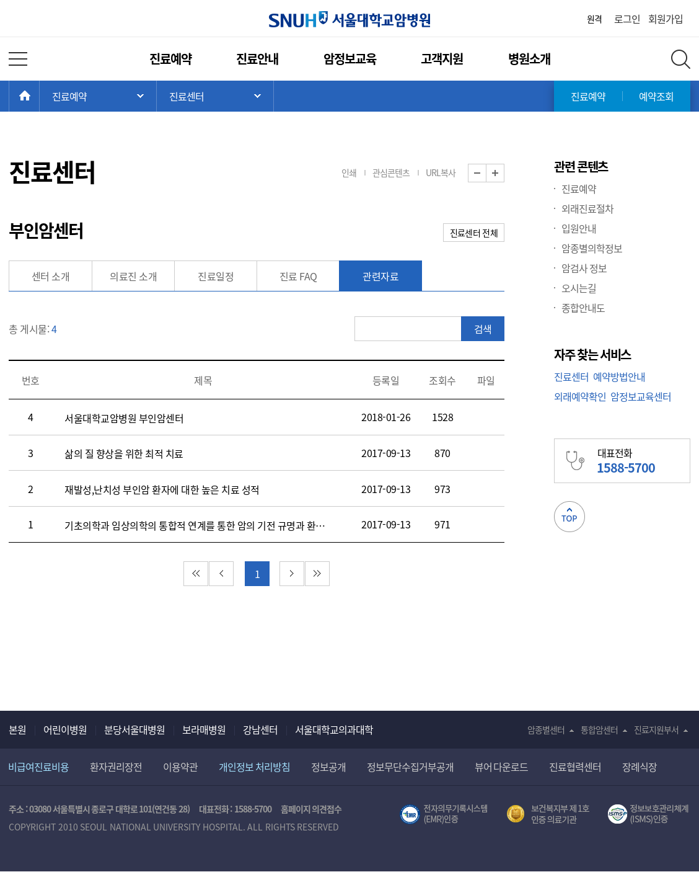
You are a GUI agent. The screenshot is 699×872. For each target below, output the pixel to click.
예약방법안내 (619, 376)
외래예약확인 (580, 396)
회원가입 (665, 18)
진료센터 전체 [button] (474, 232)
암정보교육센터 (640, 396)
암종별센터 (546, 729)
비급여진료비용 (38, 766)
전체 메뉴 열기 (18, 59)
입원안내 (578, 228)
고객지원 (442, 59)
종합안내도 (583, 307)
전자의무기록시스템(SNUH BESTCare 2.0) (443, 814)
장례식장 (639, 766)
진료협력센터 (575, 766)
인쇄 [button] (348, 172)
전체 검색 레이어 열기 (680, 59)
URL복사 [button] (440, 172)
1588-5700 (252, 809)
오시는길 (578, 287)
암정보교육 (349, 59)
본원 (17, 729)
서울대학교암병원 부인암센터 (123, 418)
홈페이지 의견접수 (311, 809)
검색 (482, 328)
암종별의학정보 (591, 248)
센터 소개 (51, 276)
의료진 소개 (133, 276)
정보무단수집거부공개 (410, 766)
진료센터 (571, 376)
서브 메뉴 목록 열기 (215, 96)
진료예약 (170, 59)
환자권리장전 (116, 766)
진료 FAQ (298, 276)
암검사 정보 (584, 267)
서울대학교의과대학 (334, 729)
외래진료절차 (587, 208)
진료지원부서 (656, 729)
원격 (594, 18)
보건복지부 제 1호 (548, 814)
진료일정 (216, 276)
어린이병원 (65, 729)
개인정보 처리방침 (254, 766)
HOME (39, 96)
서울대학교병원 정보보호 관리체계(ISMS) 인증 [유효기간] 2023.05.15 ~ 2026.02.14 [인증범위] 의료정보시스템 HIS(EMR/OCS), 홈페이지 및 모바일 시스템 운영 (649, 814)
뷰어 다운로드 (502, 766)
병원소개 (529, 59)
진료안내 (257, 59)
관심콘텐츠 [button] (391, 172)
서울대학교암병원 (349, 19)
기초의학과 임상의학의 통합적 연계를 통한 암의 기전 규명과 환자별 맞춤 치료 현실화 (196, 525)
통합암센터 (599, 729)
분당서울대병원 (134, 729)
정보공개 (328, 766)
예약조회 (656, 96)
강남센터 (260, 729)
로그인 (627, 18)
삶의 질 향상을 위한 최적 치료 (123, 453)
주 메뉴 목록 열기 (98, 96)
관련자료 (380, 276)
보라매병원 (204, 729)
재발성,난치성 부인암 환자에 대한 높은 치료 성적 (162, 489)
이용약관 (180, 766)
